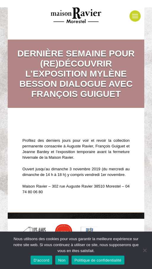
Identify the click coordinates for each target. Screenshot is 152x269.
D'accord (41, 260)
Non (62, 260)
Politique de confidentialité (98, 260)
